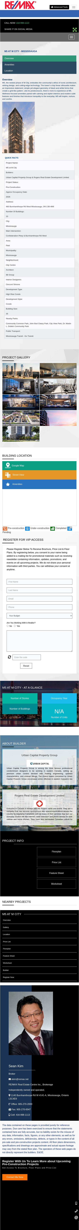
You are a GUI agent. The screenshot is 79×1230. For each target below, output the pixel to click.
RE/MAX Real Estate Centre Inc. (31, 1063)
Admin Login (14, 1218)
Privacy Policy (26, 1218)
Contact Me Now (15, 1155)
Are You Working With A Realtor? (21, 623)
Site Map (66, 1218)
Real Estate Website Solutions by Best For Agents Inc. (34, 1226)
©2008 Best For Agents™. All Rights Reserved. (34, 1223)
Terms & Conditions (42, 1218)
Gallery (6, 906)
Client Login (56, 1218)
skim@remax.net (19, 1057)
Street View (14, 475)
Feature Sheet (59, 862)
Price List (24, 851)
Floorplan (59, 851)
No (10, 626)
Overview (9, 58)
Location (9, 70)
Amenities (9, 64)
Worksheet (24, 862)
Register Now (8, 956)
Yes (18, 626)
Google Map (14, 465)
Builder (6, 949)
